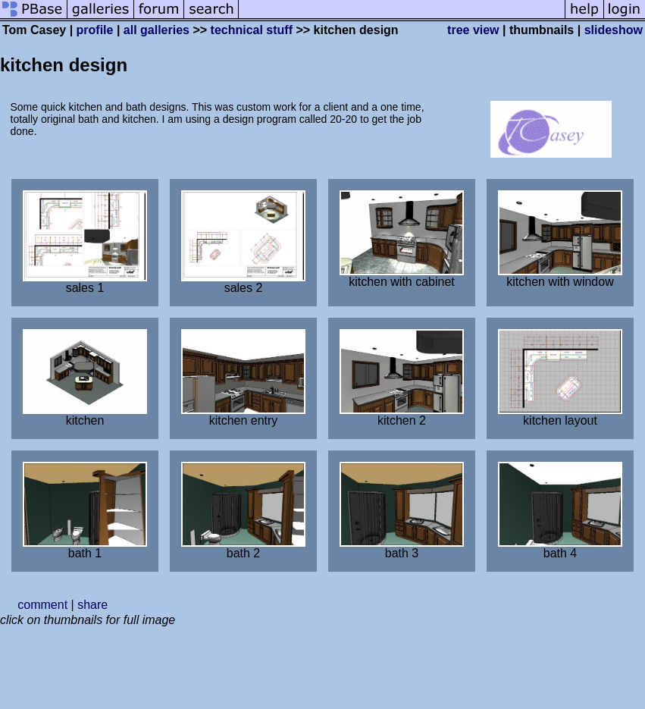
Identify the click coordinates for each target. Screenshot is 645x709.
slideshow (613, 30)
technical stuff (252, 30)
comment (42, 604)
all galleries (156, 30)
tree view (473, 30)
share (92, 604)
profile (95, 30)
